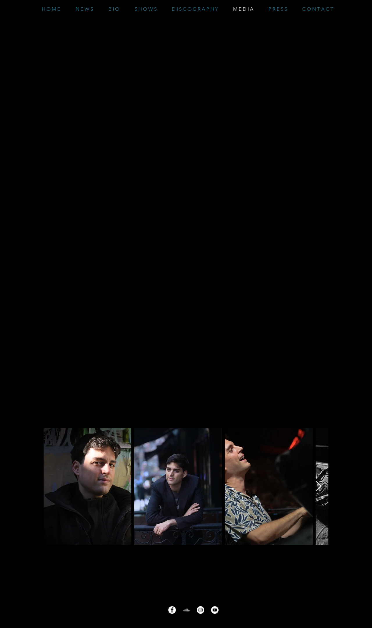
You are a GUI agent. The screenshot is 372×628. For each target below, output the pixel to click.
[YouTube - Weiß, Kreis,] (215, 610)
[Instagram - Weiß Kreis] (200, 610)
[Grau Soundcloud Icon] (186, 610)
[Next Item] (318, 486)
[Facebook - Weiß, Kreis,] (172, 610)
